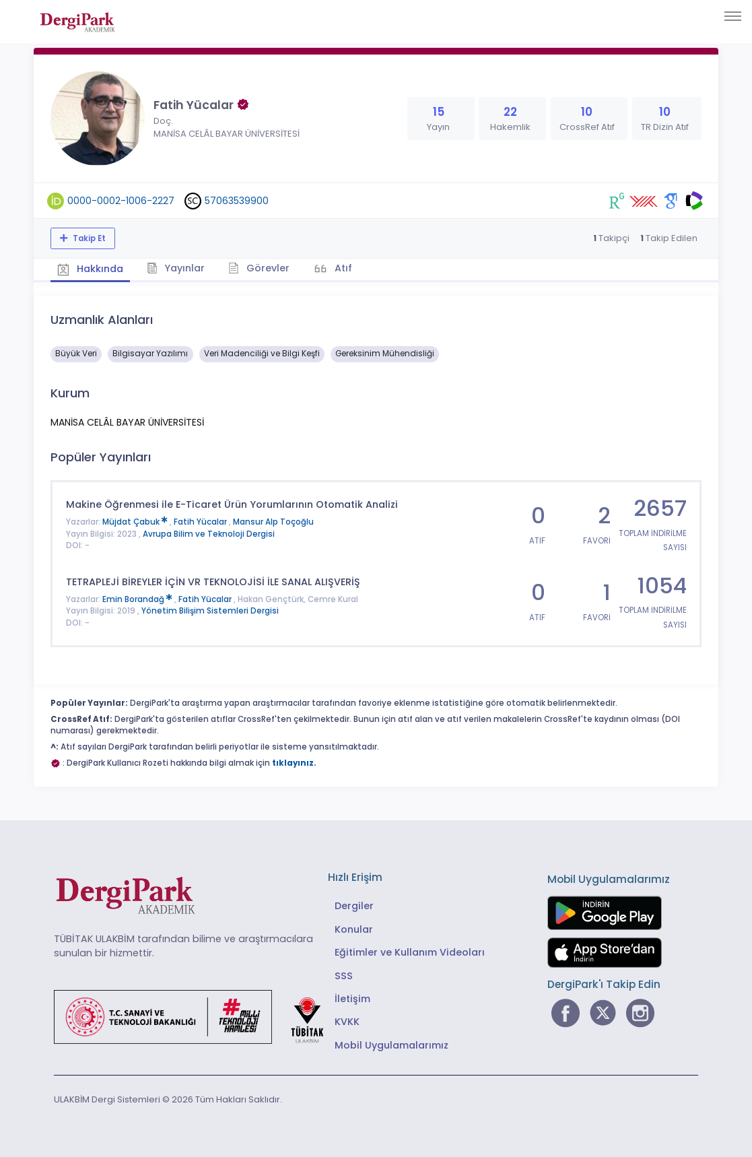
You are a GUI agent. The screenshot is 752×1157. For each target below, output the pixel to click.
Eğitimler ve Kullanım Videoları (410, 952)
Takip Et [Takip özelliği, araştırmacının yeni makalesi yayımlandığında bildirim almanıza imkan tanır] (88, 238)
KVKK (347, 1021)
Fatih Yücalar (201, 522)
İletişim (352, 998)
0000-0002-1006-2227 (120, 200)
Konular (354, 929)
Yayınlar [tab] (176, 268)
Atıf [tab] (342, 268)
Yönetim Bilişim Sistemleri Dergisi (210, 610)
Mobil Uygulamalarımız (391, 1045)
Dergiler (354, 906)
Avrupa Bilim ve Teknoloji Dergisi (209, 534)
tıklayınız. (294, 763)
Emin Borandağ (138, 599)
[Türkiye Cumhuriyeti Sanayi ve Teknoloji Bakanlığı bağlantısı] (197, 1015)
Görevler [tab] (258, 268)
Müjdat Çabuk (136, 522)
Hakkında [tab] (90, 268)
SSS (344, 976)
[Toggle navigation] (733, 16)
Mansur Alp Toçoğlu (273, 522)
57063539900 (237, 200)
